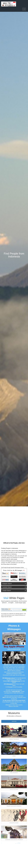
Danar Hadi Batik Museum (14, 806)
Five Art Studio (14, 822)
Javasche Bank (14, 789)
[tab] (14, 583)
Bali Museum (14, 772)
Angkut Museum (14, 739)
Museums (14, 721)
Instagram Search (7, 583)
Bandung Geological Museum (14, 839)
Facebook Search (7, 587)
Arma (13, 756)
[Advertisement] (14, 522)
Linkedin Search (6, 590)
